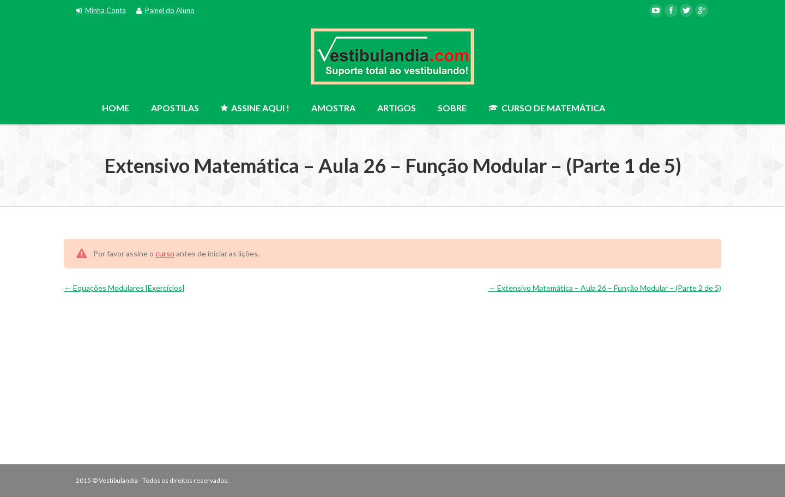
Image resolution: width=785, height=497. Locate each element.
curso (164, 253)
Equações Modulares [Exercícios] (124, 287)
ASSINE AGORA (663, 105)
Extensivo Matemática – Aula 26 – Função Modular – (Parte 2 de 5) (604, 287)
